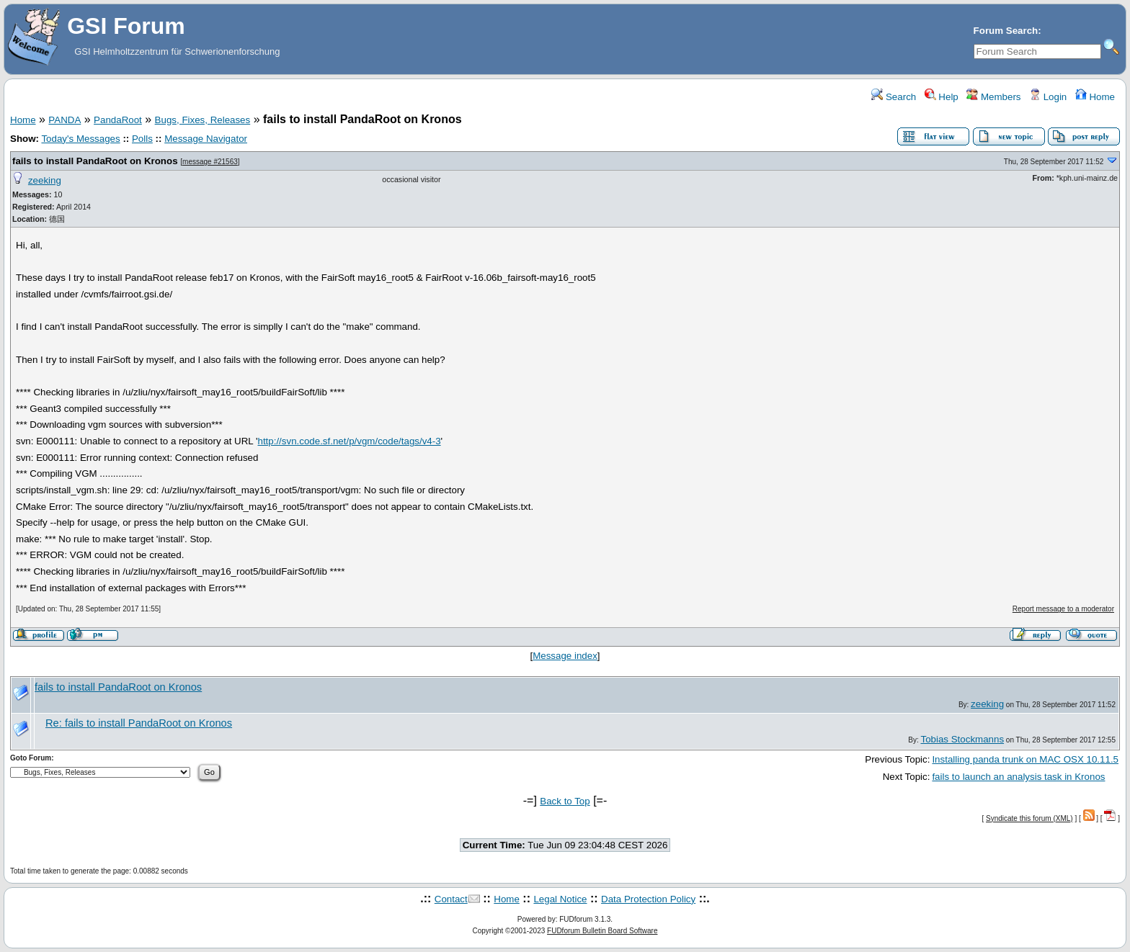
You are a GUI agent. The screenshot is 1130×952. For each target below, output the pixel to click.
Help (941, 96)
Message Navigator (205, 138)
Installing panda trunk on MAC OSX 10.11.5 (1025, 759)
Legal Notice (560, 899)
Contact (451, 899)
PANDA (64, 119)
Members (993, 96)
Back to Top (565, 801)
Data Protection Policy (648, 899)
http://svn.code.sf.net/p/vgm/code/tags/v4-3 (348, 441)
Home (1095, 96)
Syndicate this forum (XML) (1029, 818)
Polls (142, 138)
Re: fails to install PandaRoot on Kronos (138, 723)
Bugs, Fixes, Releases (203, 119)
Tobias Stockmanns (962, 739)
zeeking (44, 180)
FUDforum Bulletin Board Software (602, 931)
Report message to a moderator (1063, 609)
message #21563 (210, 162)
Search (893, 96)
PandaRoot (118, 119)
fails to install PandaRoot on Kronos (95, 161)
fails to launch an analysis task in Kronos (1018, 776)
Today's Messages (80, 138)
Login (1048, 96)
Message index (565, 655)
